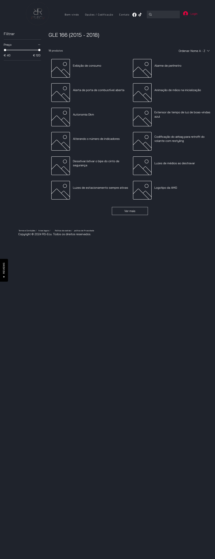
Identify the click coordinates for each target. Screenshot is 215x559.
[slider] (5, 50)
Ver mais (129, 211)
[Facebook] (134, 15)
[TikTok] (140, 15)
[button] (99, 15)
